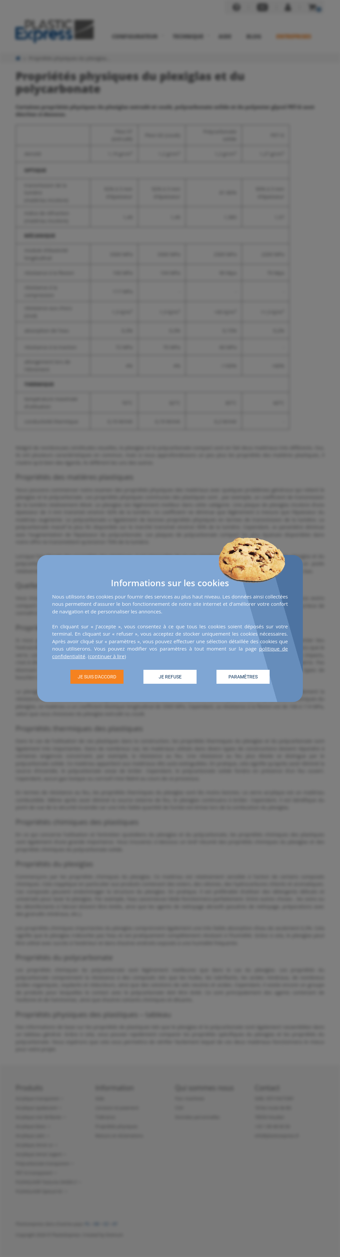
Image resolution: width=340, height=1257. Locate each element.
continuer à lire (107, 656)
